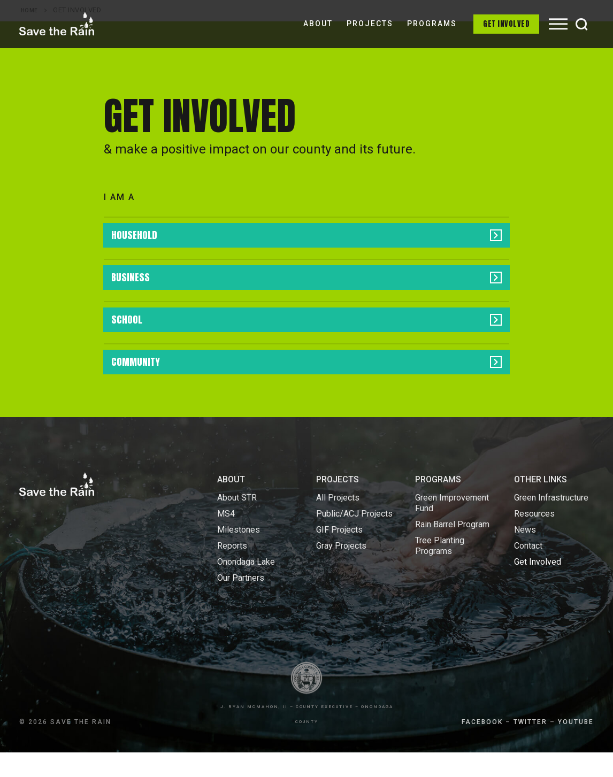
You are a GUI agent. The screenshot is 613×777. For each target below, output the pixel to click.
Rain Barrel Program (452, 549)
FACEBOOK (482, 746)
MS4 (226, 538)
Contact (528, 570)
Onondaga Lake (246, 586)
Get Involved (506, 23)
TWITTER (530, 746)
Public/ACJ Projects (354, 538)
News (525, 554)
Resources (534, 538)
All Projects (337, 522)
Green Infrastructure (551, 522)
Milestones (238, 554)
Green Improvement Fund (452, 527)
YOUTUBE (576, 746)
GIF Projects (339, 554)
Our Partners (240, 602)
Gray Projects (341, 570)
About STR (237, 522)
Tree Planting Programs (439, 570)
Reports (232, 570)
